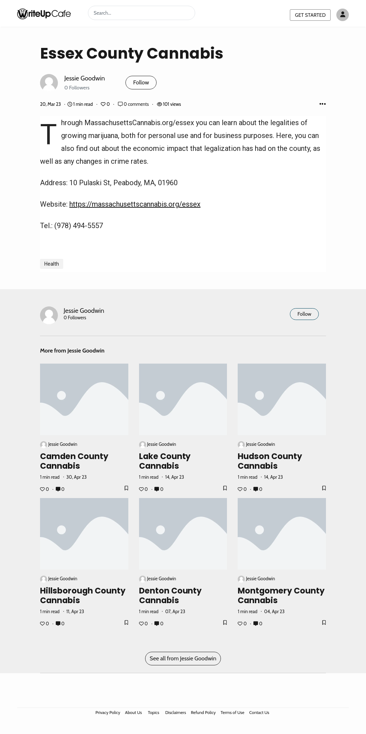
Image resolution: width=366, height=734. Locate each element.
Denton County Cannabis (170, 595)
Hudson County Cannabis (270, 461)
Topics (153, 712)
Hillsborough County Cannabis (82, 595)
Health (51, 264)
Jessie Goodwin (84, 78)
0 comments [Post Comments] (134, 104)
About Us (133, 712)
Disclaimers (175, 712)
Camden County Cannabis (74, 461)
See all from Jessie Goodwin (183, 658)
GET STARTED (310, 15)
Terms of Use (232, 712)
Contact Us (259, 712)
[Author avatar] (342, 15)
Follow (141, 82)
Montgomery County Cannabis (281, 595)
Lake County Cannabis (165, 461)
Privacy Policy (107, 712)
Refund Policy (203, 712)
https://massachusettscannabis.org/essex (135, 204)
